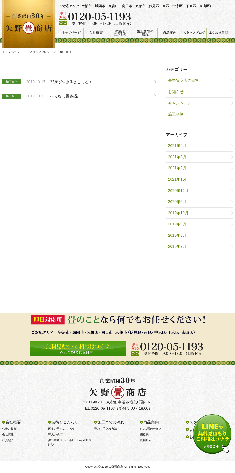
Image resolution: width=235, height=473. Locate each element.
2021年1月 (177, 179)
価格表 (144, 434)
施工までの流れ (145, 33)
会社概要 (96, 33)
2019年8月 (177, 235)
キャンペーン (179, 103)
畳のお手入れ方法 (105, 428)
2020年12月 (178, 191)
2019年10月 (178, 213)
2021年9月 (177, 146)
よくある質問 (219, 33)
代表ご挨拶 (9, 428)
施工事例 (176, 114)
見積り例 (146, 440)
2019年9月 (177, 224)
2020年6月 (177, 202)
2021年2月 (177, 168)
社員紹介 (8, 440)
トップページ (71, 33)
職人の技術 (55, 434)
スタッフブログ (194, 33)
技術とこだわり (120, 33)
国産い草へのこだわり (62, 428)
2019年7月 (177, 246)
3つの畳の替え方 (151, 428)
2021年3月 (177, 157)
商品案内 (170, 33)
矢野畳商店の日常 (183, 80)
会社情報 (8, 434)
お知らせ (176, 92)
